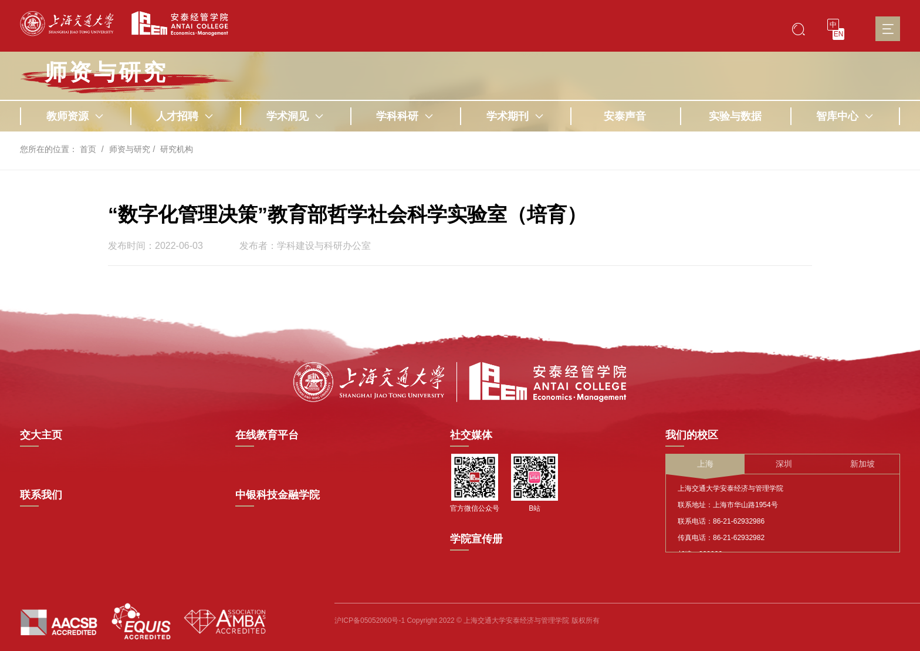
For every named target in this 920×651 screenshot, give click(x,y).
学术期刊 (515, 116)
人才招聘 (185, 116)
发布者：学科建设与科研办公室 (305, 246)
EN (839, 34)
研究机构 (176, 149)
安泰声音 (625, 116)
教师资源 (75, 116)
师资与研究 (129, 149)
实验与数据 (735, 116)
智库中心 (845, 116)
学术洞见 (295, 116)
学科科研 (405, 116)
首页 (88, 149)
